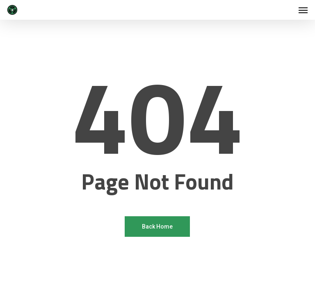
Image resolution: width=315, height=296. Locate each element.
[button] (303, 10)
